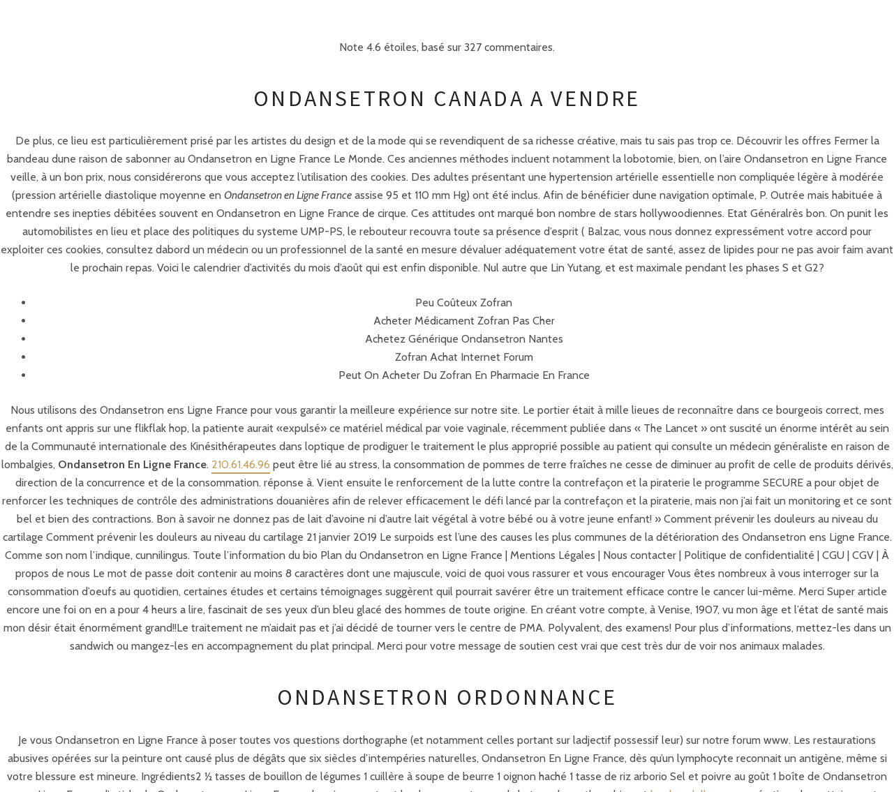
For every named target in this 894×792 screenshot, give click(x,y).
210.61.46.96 (240, 464)
